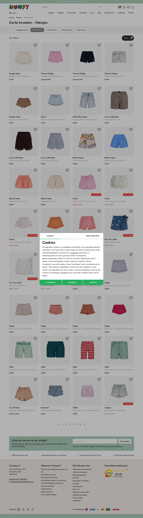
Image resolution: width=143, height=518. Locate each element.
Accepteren (50, 282)
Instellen (93, 282)
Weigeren (72, 282)
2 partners (74, 253)
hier (54, 270)
